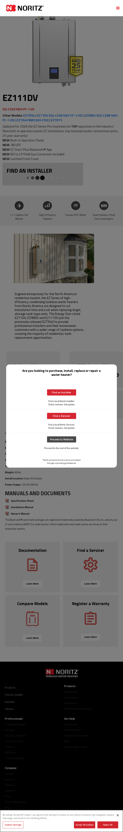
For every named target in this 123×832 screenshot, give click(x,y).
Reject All (107, 824)
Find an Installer (61, 392)
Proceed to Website (61, 439)
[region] (61, 821)
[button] (118, 8)
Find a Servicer (61, 416)
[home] (57, 8)
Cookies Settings (13, 824)
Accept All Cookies (84, 824)
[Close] (117, 815)
